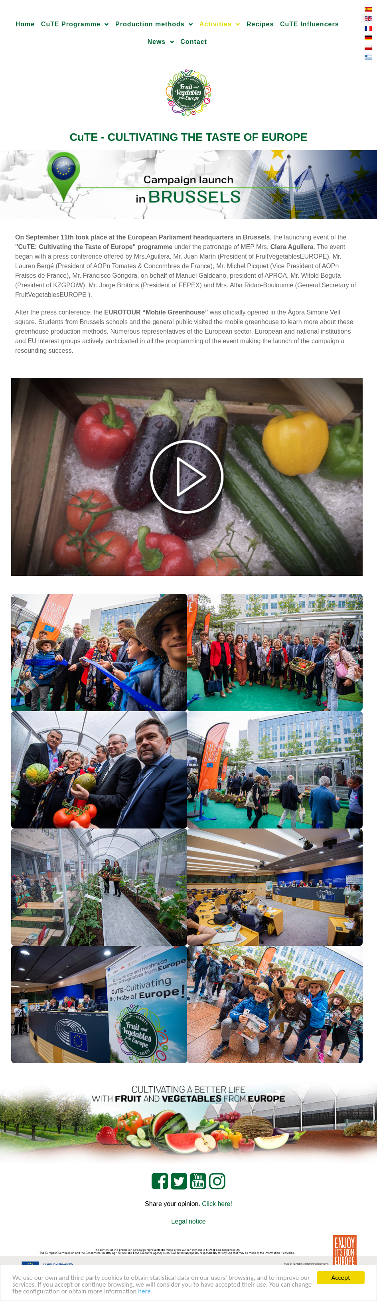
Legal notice (188, 1221)
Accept (340, 1277)
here (144, 1291)
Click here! (217, 1203)
